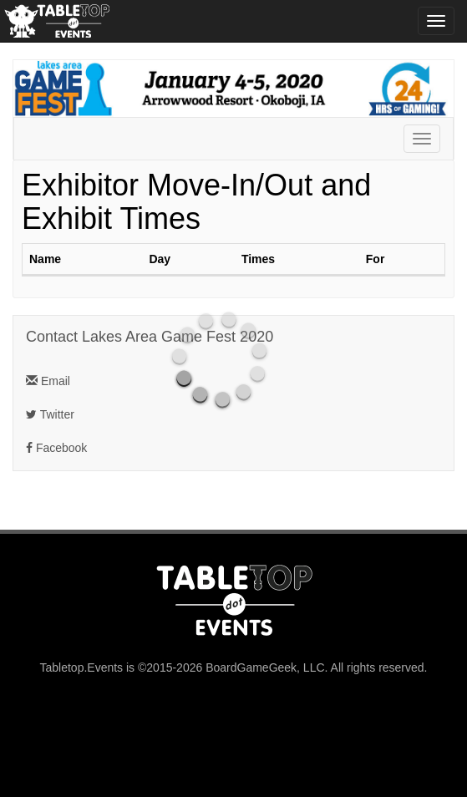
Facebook (56, 447)
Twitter (50, 414)
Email (48, 381)
